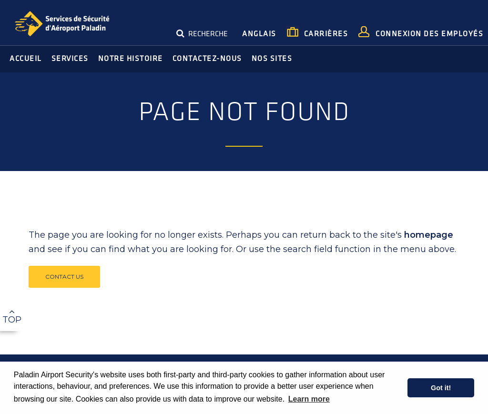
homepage (428, 235)
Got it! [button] (441, 388)
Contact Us (64, 276)
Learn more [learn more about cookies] (309, 399)
